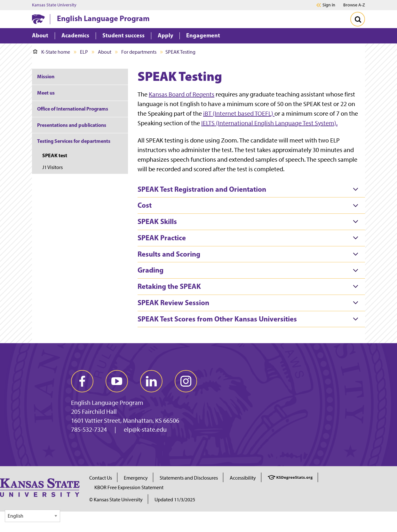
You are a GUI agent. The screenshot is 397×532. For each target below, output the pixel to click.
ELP (84, 52)
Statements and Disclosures (189, 478)
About (104, 52)
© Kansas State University (116, 500)
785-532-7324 (89, 429)
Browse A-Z (354, 5)
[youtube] (117, 381)
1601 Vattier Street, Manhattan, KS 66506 (125, 420)
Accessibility (243, 478)
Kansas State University (54, 5)
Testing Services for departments (73, 141)
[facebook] (82, 381)
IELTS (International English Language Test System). (269, 123)
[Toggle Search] (357, 19)
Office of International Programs (72, 108)
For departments (138, 52)
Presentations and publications (71, 125)
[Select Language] (32, 516)
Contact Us (100, 478)
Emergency (136, 478)
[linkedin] (151, 381)
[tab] (251, 189)
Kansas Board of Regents (181, 94)
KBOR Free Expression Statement (128, 487)
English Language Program (103, 18)
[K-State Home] (38, 19)
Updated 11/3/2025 (175, 500)
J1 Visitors (52, 167)
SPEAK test (54, 155)
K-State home (51, 52)
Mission (45, 76)
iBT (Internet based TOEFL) (238, 113)
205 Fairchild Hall (94, 411)
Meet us (46, 92)
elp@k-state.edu (145, 429)
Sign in (328, 5)
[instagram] (186, 381)
